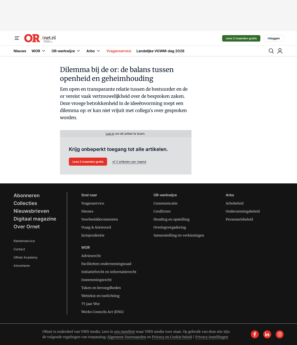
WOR (39, 51)
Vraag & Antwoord (96, 227)
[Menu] (17, 38)
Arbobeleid (234, 203)
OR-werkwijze (66, 51)
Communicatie (165, 203)
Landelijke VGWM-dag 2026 (160, 51)
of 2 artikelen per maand (129, 161)
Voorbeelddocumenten (99, 219)
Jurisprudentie (92, 235)
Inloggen (274, 38)
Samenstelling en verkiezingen (178, 235)
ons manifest (124, 331)
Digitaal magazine (35, 219)
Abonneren (27, 195)
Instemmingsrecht (96, 280)
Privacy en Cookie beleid (172, 337)
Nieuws (20, 51)
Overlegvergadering (169, 227)
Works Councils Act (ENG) (102, 312)
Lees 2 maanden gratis (241, 38)
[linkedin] (267, 334)
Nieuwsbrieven (31, 211)
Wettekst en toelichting (100, 296)
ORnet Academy (26, 257)
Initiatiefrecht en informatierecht (108, 272)
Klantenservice (24, 241)
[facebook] (255, 334)
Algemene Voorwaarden (126, 337)
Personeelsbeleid (239, 219)
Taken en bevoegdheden (101, 288)
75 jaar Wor (90, 304)
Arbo (93, 51)
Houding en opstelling (171, 219)
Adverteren (22, 265)
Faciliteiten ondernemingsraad (106, 264)
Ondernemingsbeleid (243, 211)
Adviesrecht (91, 256)
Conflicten (162, 211)
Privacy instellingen (211, 337)
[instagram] (280, 334)
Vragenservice (118, 51)
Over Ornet (27, 226)
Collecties (25, 203)
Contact (19, 249)
